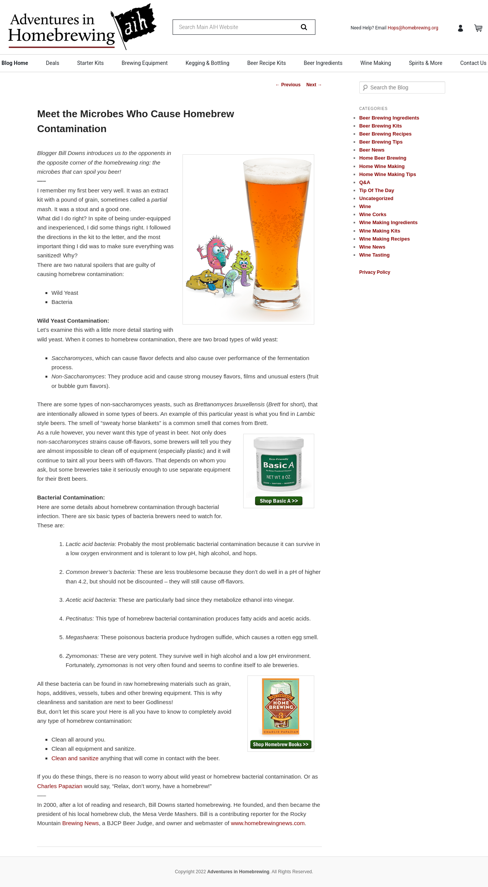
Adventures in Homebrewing (238, 871)
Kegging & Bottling (207, 63)
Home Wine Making (382, 166)
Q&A (364, 182)
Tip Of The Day (376, 190)
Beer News (372, 150)
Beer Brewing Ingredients (389, 118)
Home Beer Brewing (383, 158)
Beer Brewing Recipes (385, 134)
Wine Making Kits (380, 231)
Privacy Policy (374, 272)
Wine (365, 206)
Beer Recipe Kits (266, 63)
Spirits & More (425, 63)
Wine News (372, 247)
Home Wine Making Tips (387, 174)
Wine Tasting (374, 255)
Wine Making (375, 63)
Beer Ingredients (323, 63)
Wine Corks (372, 214)
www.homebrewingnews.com (268, 823)
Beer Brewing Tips (381, 142)
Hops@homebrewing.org (413, 28)
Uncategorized (376, 198)
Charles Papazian (59, 786)
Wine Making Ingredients (388, 222)
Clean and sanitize (75, 758)
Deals (52, 63)
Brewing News (80, 823)
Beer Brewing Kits (380, 126)
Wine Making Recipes (384, 239)
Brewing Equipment (145, 63)
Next (314, 84)
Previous (288, 84)
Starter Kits (90, 63)
